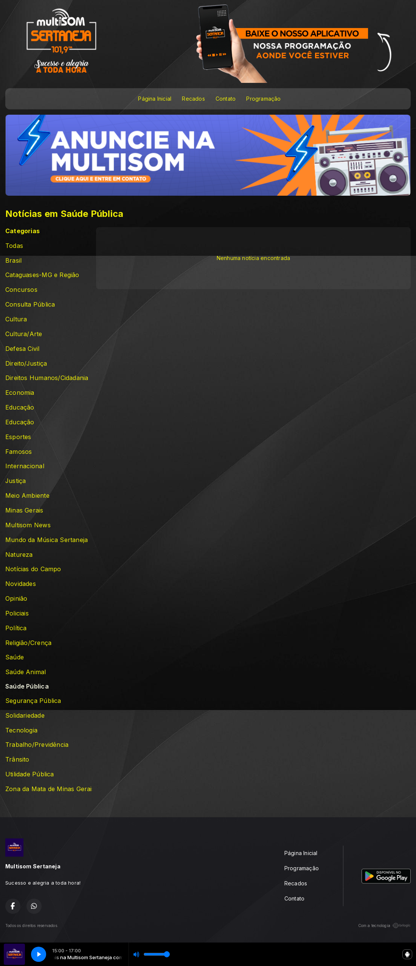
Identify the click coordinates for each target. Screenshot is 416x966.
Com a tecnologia (384, 925)
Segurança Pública (33, 700)
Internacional (24, 466)
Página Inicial (154, 98)
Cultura (16, 319)
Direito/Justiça (26, 363)
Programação (263, 98)
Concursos (21, 289)
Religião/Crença (28, 643)
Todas (14, 245)
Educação (19, 407)
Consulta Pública (30, 304)
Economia (19, 392)
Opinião (16, 598)
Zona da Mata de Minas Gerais (48, 789)
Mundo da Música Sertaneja (46, 540)
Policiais (17, 613)
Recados (193, 98)
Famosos (18, 451)
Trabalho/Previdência (36, 744)
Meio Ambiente (27, 495)
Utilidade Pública (29, 774)
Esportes (18, 437)
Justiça (15, 481)
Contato (226, 98)
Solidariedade (25, 715)
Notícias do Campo (33, 569)
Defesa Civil (22, 348)
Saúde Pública (27, 686)
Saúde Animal (25, 672)
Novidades (20, 583)
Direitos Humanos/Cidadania (46, 378)
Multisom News (28, 525)
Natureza (19, 554)
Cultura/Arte (23, 334)
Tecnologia (21, 730)
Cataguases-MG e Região (42, 275)
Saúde (14, 657)
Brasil (13, 260)
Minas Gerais (24, 510)
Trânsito (17, 759)
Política (16, 628)
